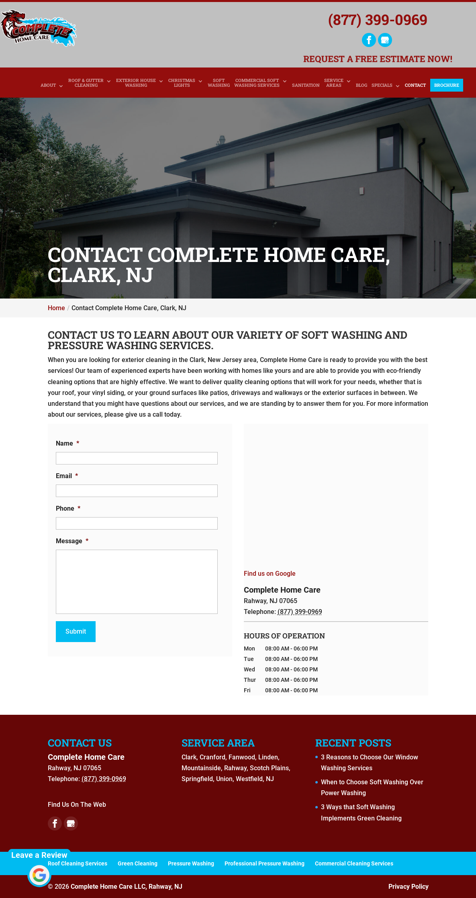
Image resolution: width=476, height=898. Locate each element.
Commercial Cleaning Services (354, 863)
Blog (361, 85)
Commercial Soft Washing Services (257, 83)
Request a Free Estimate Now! (377, 59)
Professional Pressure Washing (264, 863)
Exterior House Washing (136, 83)
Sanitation (306, 85)
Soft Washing (219, 83)
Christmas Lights (181, 83)
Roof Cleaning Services (77, 863)
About (48, 85)
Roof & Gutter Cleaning (86, 83)
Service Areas (333, 83)
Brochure (446, 85)
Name (67, 443)
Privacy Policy (408, 886)
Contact (415, 85)
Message (72, 541)
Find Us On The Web (77, 804)
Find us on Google (270, 573)
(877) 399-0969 (377, 19)
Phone (68, 508)
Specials (382, 85)
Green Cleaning (137, 863)
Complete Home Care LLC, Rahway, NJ (126, 886)
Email (67, 476)
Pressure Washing (191, 863)
